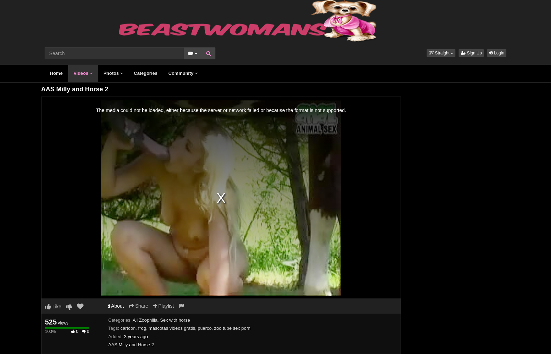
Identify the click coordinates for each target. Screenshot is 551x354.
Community (182, 73)
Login (496, 53)
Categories (145, 73)
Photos (113, 73)
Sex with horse (175, 320)
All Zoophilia (144, 320)
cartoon (128, 328)
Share (138, 306)
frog (142, 328)
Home (56, 73)
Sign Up (471, 53)
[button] (441, 53)
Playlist (163, 306)
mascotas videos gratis (172, 328)
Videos (82, 73)
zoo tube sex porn (232, 328)
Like (53, 306)
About (116, 306)
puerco (204, 328)
